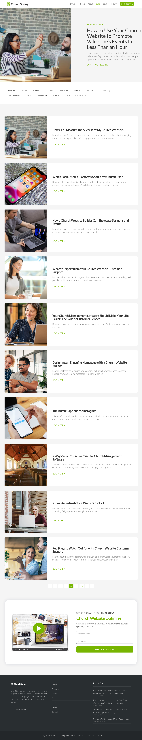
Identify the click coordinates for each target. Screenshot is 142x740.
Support (56, 95)
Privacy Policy (71, 735)
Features (55, 689)
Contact (55, 712)
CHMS (51, 91)
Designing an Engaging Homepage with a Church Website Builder (89, 364)
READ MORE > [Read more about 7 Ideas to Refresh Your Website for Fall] (58, 520)
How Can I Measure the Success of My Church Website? (88, 130)
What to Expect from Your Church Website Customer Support (87, 270)
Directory (64, 91)
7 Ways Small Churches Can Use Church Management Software (86, 457)
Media (28, 95)
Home (54, 684)
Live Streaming (14, 95)
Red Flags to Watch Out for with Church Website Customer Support (90, 550)
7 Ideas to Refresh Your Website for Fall (78, 503)
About (54, 698)
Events (77, 91)
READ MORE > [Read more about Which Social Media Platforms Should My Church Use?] (58, 191)
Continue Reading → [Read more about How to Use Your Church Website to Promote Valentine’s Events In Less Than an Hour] (99, 65)
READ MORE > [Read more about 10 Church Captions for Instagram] (58, 425)
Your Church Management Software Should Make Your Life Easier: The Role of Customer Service (90, 317)
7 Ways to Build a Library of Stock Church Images (111, 719)
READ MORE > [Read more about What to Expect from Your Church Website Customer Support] (58, 286)
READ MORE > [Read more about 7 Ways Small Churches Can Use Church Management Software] (58, 473)
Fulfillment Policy (83, 735)
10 (61, 585)
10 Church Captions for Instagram (74, 411)
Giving (24, 91)
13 (76, 585)
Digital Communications (77, 95)
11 (66, 585)
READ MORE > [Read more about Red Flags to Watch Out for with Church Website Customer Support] (58, 569)
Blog (53, 703)
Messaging (42, 95)
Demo (54, 707)
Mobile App (37, 91)
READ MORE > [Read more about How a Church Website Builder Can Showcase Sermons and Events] (58, 241)
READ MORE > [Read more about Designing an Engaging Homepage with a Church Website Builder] (58, 380)
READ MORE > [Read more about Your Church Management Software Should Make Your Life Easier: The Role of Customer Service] (58, 333)
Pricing (54, 693)
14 (82, 585)
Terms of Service (97, 735)
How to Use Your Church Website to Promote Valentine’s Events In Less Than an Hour (114, 38)
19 (92, 585)
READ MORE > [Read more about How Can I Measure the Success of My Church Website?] (58, 144)
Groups (90, 91)
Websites (11, 91)
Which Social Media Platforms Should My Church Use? (87, 177)
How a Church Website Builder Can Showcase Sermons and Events (90, 222)
